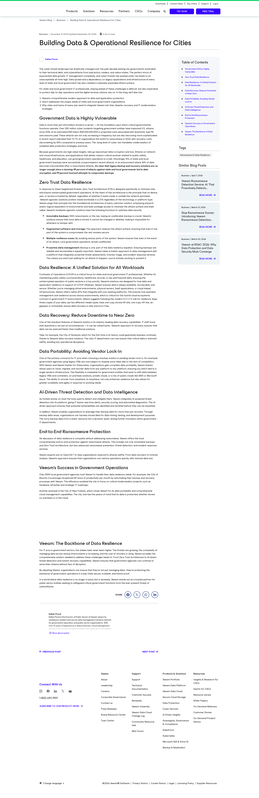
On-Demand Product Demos (204, 720)
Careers (105, 691)
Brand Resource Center (113, 715)
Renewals (137, 701)
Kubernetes (169, 736)
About (104, 680)
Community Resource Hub (143, 723)
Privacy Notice (140, 783)
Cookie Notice (158, 783)
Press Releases (109, 709)
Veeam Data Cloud (172, 691)
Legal (171, 783)
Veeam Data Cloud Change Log (142, 714)
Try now (182, 11)
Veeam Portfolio (171, 680)
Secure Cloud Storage (174, 697)
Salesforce (168, 730)
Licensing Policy (185, 783)
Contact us (107, 703)
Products (72, 11)
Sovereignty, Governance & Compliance (176, 722)
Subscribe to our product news (60, 706)
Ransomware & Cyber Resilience (195, 155)
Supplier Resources (207, 783)
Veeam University (141, 706)
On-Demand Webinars (205, 706)
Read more (205, 195)
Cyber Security (170, 709)
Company (154, 11)
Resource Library (202, 695)
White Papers (200, 701)
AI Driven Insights (171, 715)
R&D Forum (138, 731)
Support (136, 680)
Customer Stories (202, 712)
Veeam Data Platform (174, 685)
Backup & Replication (174, 748)
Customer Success (141, 695)
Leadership (107, 685)
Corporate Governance (113, 697)
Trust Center (107, 721)
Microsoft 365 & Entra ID (175, 742)
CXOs (138, 11)
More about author (59, 633)
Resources (106, 11)
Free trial (208, 11)
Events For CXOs (202, 689)
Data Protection (171, 703)
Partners (124, 11)
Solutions (89, 11)
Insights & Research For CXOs (205, 681)
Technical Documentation (140, 687)
